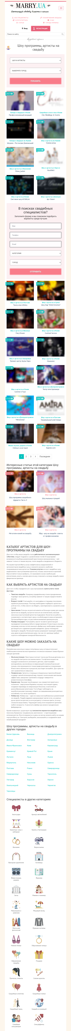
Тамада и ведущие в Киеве (20, 113)
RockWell (50, 170)
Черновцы (11, 791)
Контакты (51, 1006)
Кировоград (52, 745)
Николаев (31, 763)
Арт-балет (51, 199)
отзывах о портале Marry (44, 1027)
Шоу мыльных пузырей (51, 498)
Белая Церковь (13, 734)
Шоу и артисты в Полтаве (20, 303)
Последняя (45, 456)
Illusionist (51, 361)
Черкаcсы (31, 785)
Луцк (29, 757)
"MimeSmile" (20, 420)
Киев (29, 745)
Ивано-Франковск (14, 745)
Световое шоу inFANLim (20, 199)
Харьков (30, 780)
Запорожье (52, 740)
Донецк (10, 740)
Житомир (31, 740)
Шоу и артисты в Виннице (20, 331)
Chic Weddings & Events (51, 115)
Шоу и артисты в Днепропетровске (51, 387)
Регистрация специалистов (51, 1002)
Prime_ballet (20, 171)
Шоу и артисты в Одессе (51, 168)
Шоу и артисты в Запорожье (20, 359)
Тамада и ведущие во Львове (20, 141)
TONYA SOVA (51, 143)
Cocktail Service (51, 333)
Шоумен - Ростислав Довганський (20, 143)
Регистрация (41, 28)
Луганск (10, 757)
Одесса (50, 763)
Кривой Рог (32, 751)
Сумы (29, 774)
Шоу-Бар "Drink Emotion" (51, 305)
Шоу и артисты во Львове (50, 141)
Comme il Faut (20, 392)
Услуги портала (51, 1004)
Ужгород (10, 780)
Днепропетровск (54, 734)
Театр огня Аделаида (51, 389)
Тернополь (52, 774)
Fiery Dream (20, 333)
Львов (50, 757)
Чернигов (51, 785)
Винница (30, 734)
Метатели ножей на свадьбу (20, 533)
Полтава (10, 768)
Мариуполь (11, 763)
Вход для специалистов (50, 1000)
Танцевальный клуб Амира (51, 420)
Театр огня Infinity (20, 305)
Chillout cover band (20, 448)
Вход (25, 28)
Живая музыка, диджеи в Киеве (20, 445)
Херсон (50, 780)
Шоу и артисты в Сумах (51, 302)
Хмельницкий (12, 785)
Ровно (29, 768)
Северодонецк (53, 768)
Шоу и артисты (20, 494)
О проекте (51, 997)
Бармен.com (51, 448)
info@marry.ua (38, 1020)
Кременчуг (11, 751)
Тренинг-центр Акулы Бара (20, 361)
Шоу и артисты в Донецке (51, 197)
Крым (49, 751)
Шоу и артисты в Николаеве (20, 169)
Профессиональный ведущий (20, 115)
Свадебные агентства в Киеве (51, 113)
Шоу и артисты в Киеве (20, 197)
